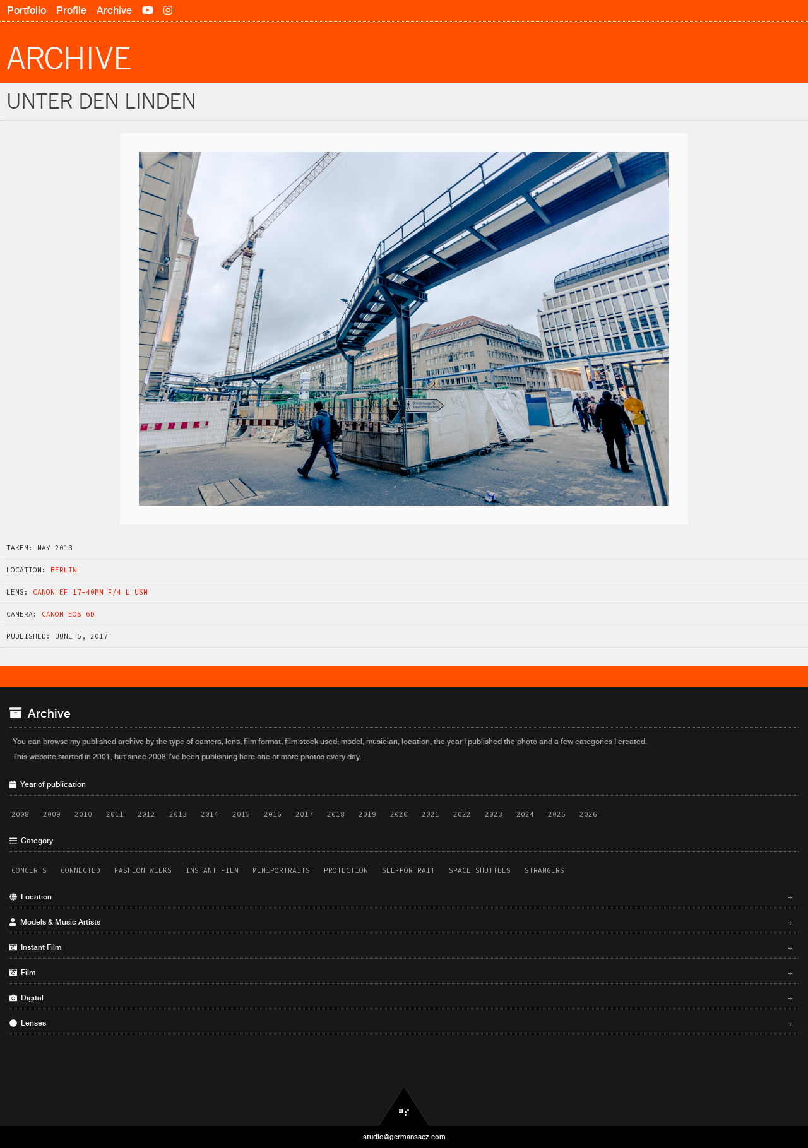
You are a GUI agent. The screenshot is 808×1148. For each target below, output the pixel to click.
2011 (115, 814)
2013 (178, 814)
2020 (399, 814)
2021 (430, 814)
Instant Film (212, 870)
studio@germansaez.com (404, 1136)
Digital (400, 997)
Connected (80, 870)
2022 (462, 814)
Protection (346, 870)
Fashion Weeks (143, 870)
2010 (83, 814)
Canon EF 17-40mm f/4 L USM (90, 592)
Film (400, 972)
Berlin (63, 569)
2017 (304, 814)
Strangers (544, 870)
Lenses (400, 1023)
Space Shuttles (480, 870)
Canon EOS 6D (68, 614)
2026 (588, 814)
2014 (209, 814)
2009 (52, 814)
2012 (146, 814)
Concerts (29, 870)
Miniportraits (281, 870)
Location (400, 896)
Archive (114, 10)
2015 (241, 814)
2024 (525, 814)
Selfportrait (408, 870)
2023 (493, 814)
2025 (557, 814)
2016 (273, 814)
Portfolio (26, 10)
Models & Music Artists (400, 922)
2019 (367, 814)
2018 (336, 814)
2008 (20, 814)
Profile (71, 10)
